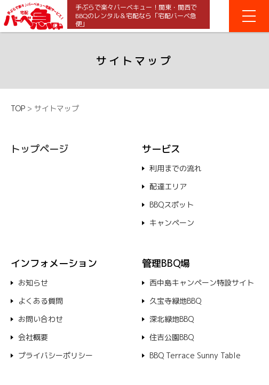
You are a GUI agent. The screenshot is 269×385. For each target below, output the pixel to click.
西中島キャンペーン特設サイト (201, 283)
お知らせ (33, 283)
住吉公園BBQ (171, 337)
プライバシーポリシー (55, 355)
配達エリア (168, 186)
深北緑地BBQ (171, 319)
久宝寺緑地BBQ (175, 301)
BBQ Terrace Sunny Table (195, 355)
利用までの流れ (175, 168)
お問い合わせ (40, 319)
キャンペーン (171, 223)
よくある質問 (40, 301)
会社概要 (33, 337)
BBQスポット (171, 204)
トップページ (39, 149)
